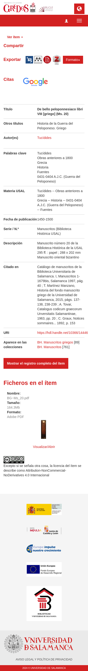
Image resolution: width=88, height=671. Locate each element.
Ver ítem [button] (15, 37)
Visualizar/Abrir (44, 447)
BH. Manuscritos (49, 347)
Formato (73, 60)
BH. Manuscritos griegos (55, 342)
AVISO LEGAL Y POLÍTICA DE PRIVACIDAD (44, 659)
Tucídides (44, 138)
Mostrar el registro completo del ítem (36, 363)
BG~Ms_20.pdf (18, 398)
